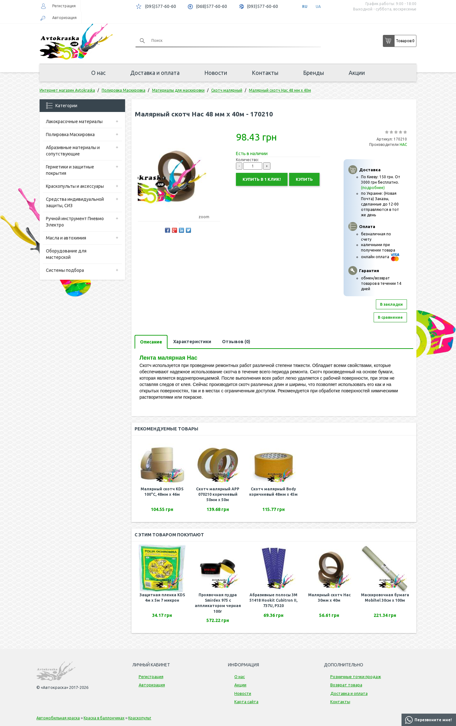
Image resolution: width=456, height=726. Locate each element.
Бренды (313, 72)
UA (318, 6)
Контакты (265, 72)
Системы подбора (65, 270)
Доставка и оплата (155, 72)
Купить (304, 179)
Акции (357, 72)
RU (304, 6)
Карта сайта (246, 701)
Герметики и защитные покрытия (70, 170)
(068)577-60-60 (211, 6)
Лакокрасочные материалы (74, 121)
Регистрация (64, 6)
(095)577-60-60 (160, 6)
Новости (215, 72)
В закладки (391, 304)
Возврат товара (346, 685)
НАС (403, 144)
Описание (151, 341)
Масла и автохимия (66, 237)
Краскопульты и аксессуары (75, 186)
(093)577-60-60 (262, 6)
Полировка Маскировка (70, 134)
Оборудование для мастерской (66, 254)
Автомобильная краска (58, 718)
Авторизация (64, 18)
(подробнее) (373, 188)
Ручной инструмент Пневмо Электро (75, 221)
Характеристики (192, 341)
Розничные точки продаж (355, 676)
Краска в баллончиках (104, 718)
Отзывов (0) (236, 341)
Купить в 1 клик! (262, 179)
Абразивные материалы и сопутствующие (73, 150)
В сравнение (390, 317)
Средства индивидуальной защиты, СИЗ (75, 202)
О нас (98, 72)
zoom (207, 217)
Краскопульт (139, 718)
